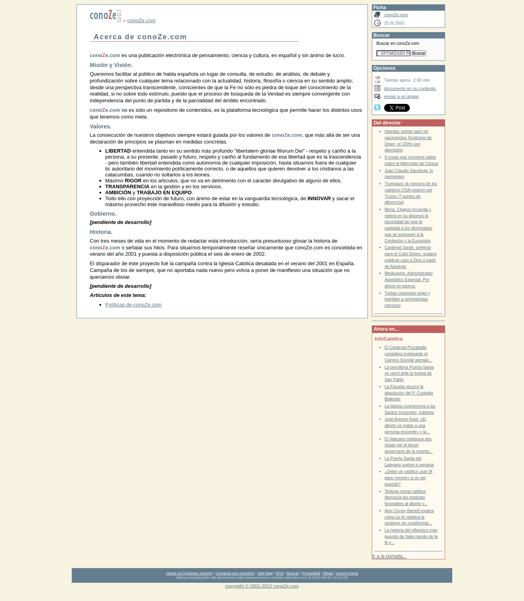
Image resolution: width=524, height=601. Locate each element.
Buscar (293, 573)
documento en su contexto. (410, 88)
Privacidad (311, 573)
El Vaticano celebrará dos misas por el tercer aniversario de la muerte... (408, 445)
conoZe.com (141, 20)
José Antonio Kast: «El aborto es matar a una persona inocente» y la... (407, 425)
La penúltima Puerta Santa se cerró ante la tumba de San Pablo (409, 373)
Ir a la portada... (389, 556)
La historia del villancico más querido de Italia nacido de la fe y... (411, 536)
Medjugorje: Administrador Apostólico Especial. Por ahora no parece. (408, 279)
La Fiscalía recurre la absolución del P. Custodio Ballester (408, 393)
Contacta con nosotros (235, 573)
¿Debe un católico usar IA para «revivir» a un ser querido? (408, 477)
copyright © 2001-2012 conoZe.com (262, 585)
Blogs (328, 573)
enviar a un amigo (401, 96)
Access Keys (347, 573)
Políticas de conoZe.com (133, 305)
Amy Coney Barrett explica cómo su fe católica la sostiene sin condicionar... (409, 517)
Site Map (264, 573)
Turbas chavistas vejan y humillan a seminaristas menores (407, 299)
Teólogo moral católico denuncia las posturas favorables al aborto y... (405, 497)
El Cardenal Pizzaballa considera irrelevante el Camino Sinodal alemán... (408, 353)
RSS (280, 573)
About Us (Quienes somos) (189, 573)
